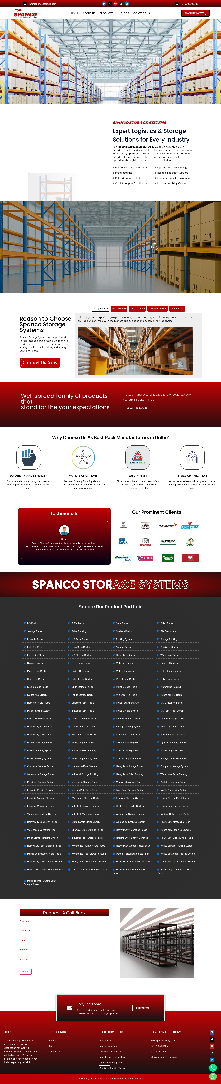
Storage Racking (168, 639)
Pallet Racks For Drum (127, 703)
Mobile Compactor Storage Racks (44, 854)
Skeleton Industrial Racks (173, 782)
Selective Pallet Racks (83, 703)
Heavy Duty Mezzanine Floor (175, 822)
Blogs (125, 13)
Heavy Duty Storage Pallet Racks (133, 846)
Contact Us (141, 13)
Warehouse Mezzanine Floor (41, 830)
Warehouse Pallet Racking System (177, 861)
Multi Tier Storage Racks (128, 750)
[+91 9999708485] (177, 4)
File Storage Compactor (128, 734)
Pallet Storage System (127, 711)
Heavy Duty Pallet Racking (129, 774)
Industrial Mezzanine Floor (40, 806)
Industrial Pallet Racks (83, 711)
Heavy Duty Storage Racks (129, 766)
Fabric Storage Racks (83, 695)
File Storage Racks (81, 663)
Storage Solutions (36, 663)
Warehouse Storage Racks (40, 774)
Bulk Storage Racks (82, 679)
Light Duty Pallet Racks (39, 719)
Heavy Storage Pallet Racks (174, 798)
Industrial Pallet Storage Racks (87, 838)
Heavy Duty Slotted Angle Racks (176, 838)
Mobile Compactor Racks (129, 758)
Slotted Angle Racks (37, 695)
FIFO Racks (78, 623)
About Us (89, 13)
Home (75, 13)
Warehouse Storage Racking (130, 814)
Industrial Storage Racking (85, 774)
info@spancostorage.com (42, 3)
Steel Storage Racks (37, 687)
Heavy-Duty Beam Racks (173, 750)
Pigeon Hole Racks (37, 671)
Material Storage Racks (172, 719)
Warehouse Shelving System (130, 822)
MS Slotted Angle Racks (84, 726)
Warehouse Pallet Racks (84, 734)
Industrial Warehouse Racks (86, 814)
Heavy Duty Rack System (84, 758)
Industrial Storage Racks (172, 726)
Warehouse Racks (169, 655)
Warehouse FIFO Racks (128, 719)
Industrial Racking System (40, 790)
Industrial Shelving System (129, 798)
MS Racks (32, 623)
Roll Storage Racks (126, 679)
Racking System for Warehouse (132, 838)
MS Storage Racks (81, 655)
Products (108, 13)
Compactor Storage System (174, 766)
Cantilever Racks (169, 647)
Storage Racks (34, 631)
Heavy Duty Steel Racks (39, 726)
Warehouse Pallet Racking (173, 774)
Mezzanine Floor (35, 655)
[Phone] (213, 1068)
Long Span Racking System (130, 790)
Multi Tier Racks (35, 647)
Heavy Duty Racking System (174, 806)
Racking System (124, 639)
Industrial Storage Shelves (40, 798)
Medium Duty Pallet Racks (85, 790)
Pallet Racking (79, 631)
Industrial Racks (35, 639)
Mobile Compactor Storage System (89, 869)
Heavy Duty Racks (125, 655)
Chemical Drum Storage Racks (87, 830)
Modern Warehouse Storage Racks (45, 869)
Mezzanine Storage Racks (85, 782)
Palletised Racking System (40, 782)
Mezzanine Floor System (84, 766)
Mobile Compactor (125, 671)
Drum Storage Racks (82, 687)
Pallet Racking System (38, 711)
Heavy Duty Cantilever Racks (42, 822)
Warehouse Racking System (41, 814)
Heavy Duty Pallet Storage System (89, 861)
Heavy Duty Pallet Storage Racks (44, 846)
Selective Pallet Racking (84, 750)
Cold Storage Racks (170, 671)
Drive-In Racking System (39, 750)
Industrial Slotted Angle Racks (175, 830)
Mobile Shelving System (39, 758)
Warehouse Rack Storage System (89, 854)
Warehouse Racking (170, 687)
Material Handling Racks (128, 742)
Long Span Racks (81, 647)
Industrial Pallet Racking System (176, 846)
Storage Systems (124, 647)
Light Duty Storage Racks (173, 742)
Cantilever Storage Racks (40, 766)
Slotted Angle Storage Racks (86, 822)
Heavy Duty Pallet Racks (39, 734)
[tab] (100, 309)
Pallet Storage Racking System (43, 838)
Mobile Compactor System (173, 790)
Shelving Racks (124, 631)
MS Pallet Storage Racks (40, 742)
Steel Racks (122, 623)
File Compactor (168, 631)
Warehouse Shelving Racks (85, 798)
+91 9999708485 (189, 3)
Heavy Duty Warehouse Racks (131, 830)
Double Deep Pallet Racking (130, 806)
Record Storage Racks (38, 703)
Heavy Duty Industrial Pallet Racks (133, 861)
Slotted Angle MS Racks (172, 734)
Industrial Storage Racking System (177, 854)
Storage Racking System (128, 726)
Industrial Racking (169, 663)
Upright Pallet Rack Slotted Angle (133, 854)
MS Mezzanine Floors (171, 703)
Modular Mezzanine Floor (129, 782)
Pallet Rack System (170, 679)
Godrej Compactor (81, 671)
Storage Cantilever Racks (173, 758)
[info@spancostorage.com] (25, 4)
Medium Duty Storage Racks (174, 814)
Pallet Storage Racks (126, 687)
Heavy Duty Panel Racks (84, 742)
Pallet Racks (166, 623)
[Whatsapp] (213, 1076)
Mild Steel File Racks (126, 695)
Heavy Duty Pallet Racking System (44, 861)
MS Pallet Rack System (172, 711)
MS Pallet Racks (80, 639)
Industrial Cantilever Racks (85, 806)
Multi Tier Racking (125, 663)
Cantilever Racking (36, 679)
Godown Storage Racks (84, 719)
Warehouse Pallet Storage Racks (88, 846)
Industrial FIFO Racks (171, 695)
